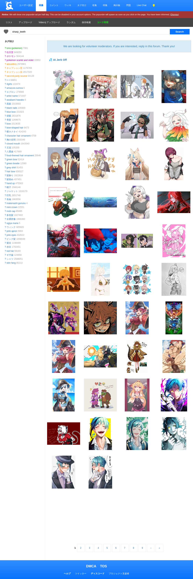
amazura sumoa (15, 88)
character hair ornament (19, 135)
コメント (53, 5)
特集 (105, 5)
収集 (94, 5)
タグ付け (81, 5)
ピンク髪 (11, 239)
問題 (128, 5)
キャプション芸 (14, 68)
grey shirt (11, 167)
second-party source (17, 76)
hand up (11, 183)
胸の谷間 (11, 139)
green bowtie (13, 163)
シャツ (10, 259)
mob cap (11, 211)
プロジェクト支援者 (119, 573)
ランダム (71, 22)
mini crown (12, 207)
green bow (12, 159)
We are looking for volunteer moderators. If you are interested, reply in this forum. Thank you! (119, 46)
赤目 (9, 247)
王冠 (9, 147)
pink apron (12, 231)
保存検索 (86, 22)
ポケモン (11, 56)
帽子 (9, 187)
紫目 (9, 243)
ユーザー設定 (26, 5)
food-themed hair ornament (20, 155)
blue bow (11, 112)
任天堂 (10, 52)
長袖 (9, 199)
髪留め (10, 179)
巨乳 (9, 195)
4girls (9, 84)
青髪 (9, 119)
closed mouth (13, 143)
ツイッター (80, 573)
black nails (12, 108)
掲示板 (116, 5)
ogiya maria (12, 223)
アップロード (25, 22)
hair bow (11, 171)
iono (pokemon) (14, 48)
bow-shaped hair (15, 127)
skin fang (11, 263)
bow (9, 123)
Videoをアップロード (49, 22)
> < (8, 80)
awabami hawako (15, 100)
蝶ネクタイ (12, 131)
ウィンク (11, 227)
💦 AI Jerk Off (58, 59)
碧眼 (9, 116)
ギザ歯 (10, 255)
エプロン (11, 92)
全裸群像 (11, 219)
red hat (10, 251)
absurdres (12, 64)
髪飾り (10, 175)
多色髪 (10, 215)
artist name (12, 96)
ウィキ (67, 5)
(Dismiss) (174, 14)
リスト (9, 22)
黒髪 (9, 103)
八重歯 (10, 151)
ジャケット (12, 191)
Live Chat (141, 5)
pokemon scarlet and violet (20, 60)
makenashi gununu (16, 203)
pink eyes (11, 235)
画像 (41, 5)
